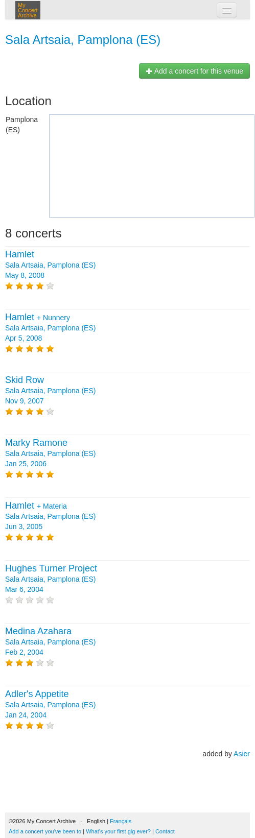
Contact (165, 831)
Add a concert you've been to (45, 831)
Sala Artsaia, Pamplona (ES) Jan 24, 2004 (50, 704)
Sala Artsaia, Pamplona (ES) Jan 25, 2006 (50, 453)
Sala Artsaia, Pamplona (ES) (82, 39)
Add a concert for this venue (194, 71)
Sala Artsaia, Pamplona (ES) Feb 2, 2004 (50, 642)
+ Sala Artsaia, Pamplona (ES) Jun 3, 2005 (50, 516)
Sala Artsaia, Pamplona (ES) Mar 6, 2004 (51, 579)
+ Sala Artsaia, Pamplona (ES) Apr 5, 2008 (50, 328)
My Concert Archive (28, 10)
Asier (242, 754)
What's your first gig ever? (118, 831)
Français (120, 821)
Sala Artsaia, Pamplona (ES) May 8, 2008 (50, 265)
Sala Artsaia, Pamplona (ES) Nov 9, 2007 (50, 390)
